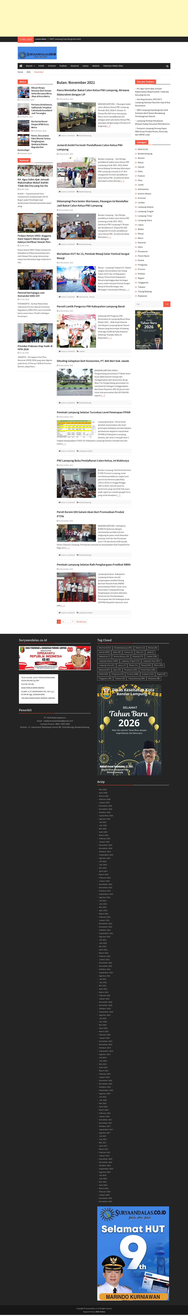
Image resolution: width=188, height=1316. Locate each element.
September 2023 (106, 894)
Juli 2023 (102, 900)
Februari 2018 (105, 1113)
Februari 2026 (105, 799)
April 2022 (103, 949)
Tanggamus (143, 282)
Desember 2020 (105, 1002)
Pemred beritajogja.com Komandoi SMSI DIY (31, 294)
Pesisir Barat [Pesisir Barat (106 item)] (148, 669)
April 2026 (103, 793)
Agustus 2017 (104, 1133)
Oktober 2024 (105, 851)
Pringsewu (142, 264)
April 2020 (103, 1028)
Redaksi (95, 65)
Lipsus (85, 65)
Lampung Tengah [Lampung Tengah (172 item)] (130, 661)
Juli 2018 (102, 1097)
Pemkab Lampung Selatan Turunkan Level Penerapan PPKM (93, 412)
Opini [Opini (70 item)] (117, 669)
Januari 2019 (104, 1077)
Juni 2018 (103, 1100)
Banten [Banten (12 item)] (140, 647)
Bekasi (141, 162)
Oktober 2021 (105, 969)
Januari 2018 (104, 1116)
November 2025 (105, 809)
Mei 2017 (102, 1142)
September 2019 (106, 1051)
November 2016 (105, 1162)
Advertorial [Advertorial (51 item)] (105, 647)
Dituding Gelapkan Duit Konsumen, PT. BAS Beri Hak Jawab (93, 361)
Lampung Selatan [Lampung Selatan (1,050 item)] (108, 661)
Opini (140, 247)
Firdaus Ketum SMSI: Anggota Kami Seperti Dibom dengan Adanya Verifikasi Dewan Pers (34, 239)
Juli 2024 (102, 861)
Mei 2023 (102, 907)
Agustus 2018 (104, 1093)
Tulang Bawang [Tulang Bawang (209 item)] (136, 678)
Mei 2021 (102, 985)
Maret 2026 (103, 796)
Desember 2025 (105, 806)
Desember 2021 (105, 963)
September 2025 (106, 815)
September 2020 (106, 1012)
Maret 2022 (103, 953)
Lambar (82, 351)
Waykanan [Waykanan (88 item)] (154, 678)
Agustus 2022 (104, 936)
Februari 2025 (105, 838)
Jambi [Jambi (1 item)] (150, 652)
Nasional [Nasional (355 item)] (104, 669)
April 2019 (103, 1067)
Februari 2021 (105, 995)
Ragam (141, 278)
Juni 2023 (103, 904)
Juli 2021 (102, 979)
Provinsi (141, 269)
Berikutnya (81, 621)
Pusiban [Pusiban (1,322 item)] (148, 674)
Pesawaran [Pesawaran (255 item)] (130, 669)
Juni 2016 (103, 1178)
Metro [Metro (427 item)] (158, 665)
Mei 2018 (102, 1103)
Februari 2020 (105, 1034)
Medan (141, 229)
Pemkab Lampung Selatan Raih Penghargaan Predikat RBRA (94, 564)
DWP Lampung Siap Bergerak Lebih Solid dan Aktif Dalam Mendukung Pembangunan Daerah (151, 113)
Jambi (140, 184)
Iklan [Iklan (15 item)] (139, 652)
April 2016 (103, 1185)
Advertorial (83, 297)
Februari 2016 (105, 1191)
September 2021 (106, 972)
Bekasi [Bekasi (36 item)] (152, 647)
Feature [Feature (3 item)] (128, 652)
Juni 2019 (103, 1061)
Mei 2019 (102, 1064)
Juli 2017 (102, 1136)
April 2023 (103, 910)
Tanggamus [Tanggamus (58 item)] (105, 678)
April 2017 (103, 1146)
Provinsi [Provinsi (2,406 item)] (133, 674)
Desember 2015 (105, 1198)
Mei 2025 (102, 829)
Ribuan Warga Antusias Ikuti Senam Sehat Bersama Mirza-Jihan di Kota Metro (41, 92)
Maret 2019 (103, 1070)
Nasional (75, 65)
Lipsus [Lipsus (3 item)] (122, 665)
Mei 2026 (102, 789)
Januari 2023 (104, 920)
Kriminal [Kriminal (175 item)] (138, 656)
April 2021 (103, 989)
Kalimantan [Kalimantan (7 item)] (104, 656)
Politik (41, 65)
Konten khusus (144, 193)
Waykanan (142, 296)
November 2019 (105, 1044)
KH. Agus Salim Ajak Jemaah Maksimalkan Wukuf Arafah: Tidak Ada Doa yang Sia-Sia (152, 91)
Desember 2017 (105, 1120)
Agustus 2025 (104, 819)
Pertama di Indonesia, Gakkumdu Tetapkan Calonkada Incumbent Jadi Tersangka (41, 109)
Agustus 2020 (104, 1015)
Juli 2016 (102, 1175)
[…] (108, 126)
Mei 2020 (102, 1025)
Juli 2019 (102, 1057)
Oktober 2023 (105, 891)
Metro (140, 238)
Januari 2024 (104, 881)
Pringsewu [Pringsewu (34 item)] (117, 674)
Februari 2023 (105, 917)
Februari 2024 (105, 878)
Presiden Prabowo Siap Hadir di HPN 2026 (35, 347)
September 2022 (106, 933)
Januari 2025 (104, 842)
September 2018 (106, 1090)
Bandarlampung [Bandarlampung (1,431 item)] (123, 647)
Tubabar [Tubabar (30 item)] (120, 678)
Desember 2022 (105, 923)
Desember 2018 (105, 1080)
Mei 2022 (102, 946)
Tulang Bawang (145, 291)
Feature (141, 175)
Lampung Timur (145, 215)
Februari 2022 (105, 956)
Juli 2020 (102, 1018)
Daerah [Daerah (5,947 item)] (104, 652)
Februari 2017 (105, 1152)
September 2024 (106, 855)
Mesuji (91, 297)
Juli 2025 (102, 822)
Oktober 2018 (105, 1087)
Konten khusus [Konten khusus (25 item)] (121, 656)
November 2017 (105, 1123)
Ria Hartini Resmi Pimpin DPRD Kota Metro (40, 124)
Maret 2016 (103, 1188)
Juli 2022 (102, 940)
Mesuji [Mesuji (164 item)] (146, 665)
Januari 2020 (104, 1038)
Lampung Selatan (85, 451)
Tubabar (141, 287)
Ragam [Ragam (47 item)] (161, 674)
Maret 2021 (103, 992)
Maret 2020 (103, 1031)
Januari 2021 (104, 999)
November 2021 (105, 966)
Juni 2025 (103, 825)
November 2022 (105, 927)
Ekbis (140, 171)
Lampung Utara (145, 220)
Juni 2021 (103, 982)
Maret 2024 (103, 874)
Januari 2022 (104, 959)
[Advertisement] (94, 18)
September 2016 (106, 1169)
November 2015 (105, 1201)
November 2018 (105, 1084)
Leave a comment (68, 135)
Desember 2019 (105, 1041)
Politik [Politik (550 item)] (103, 674)
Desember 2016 (105, 1159)
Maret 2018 (103, 1110)
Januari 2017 (104, 1155)
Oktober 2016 (105, 1165)
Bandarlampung (85, 135)
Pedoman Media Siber (113, 65)
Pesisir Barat (143, 256)
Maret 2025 (103, 835)
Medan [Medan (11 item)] (133, 665)
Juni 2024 (103, 864)
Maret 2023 (103, 914)
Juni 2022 (103, 943)
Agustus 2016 (104, 1172)
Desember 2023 (105, 884)
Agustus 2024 (104, 858)
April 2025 (103, 832)
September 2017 (106, 1129)
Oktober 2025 (105, 812)
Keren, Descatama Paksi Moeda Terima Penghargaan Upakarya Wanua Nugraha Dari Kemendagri (34, 142)
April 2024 (103, 871)
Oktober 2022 (105, 930)
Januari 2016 (104, 1195)
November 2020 (105, 1005)
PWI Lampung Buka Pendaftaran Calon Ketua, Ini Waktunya (93, 460)
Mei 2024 (102, 868)
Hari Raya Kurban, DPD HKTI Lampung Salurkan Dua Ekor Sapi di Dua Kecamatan (152, 102)
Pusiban (63, 65)
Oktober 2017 (105, 1126)
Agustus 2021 (104, 976)
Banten (141, 158)
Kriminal (52, 65)
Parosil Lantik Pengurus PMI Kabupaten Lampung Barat (91, 306)
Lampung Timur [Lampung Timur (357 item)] (151, 661)
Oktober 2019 (105, 1048)
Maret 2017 (103, 1149)
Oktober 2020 (105, 1008)
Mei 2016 (102, 1182)
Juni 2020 (103, 1021)
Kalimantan (143, 189)
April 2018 (103, 1106)
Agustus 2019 (104, 1054)
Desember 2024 (105, 845)
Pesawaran (143, 251)
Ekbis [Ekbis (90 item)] (117, 652)
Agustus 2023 (104, 897)
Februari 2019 (105, 1074)
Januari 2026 (104, 802)
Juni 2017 (103, 1139)
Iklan (140, 180)
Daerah (29, 65)
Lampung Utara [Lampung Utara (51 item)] (107, 665)
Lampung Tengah (146, 211)
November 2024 (105, 848)
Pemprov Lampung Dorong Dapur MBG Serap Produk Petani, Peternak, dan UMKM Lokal (151, 131)
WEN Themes (100, 1312)
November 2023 (105, 887)
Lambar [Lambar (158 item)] (151, 656)
